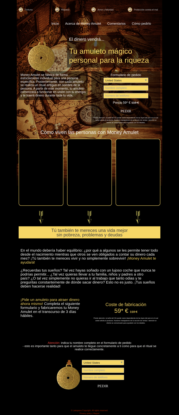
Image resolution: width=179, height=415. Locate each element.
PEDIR (125, 111)
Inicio (55, 23)
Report (96, 413)
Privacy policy (86, 413)
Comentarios (116, 23)
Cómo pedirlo (141, 23)
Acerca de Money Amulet (83, 23)
